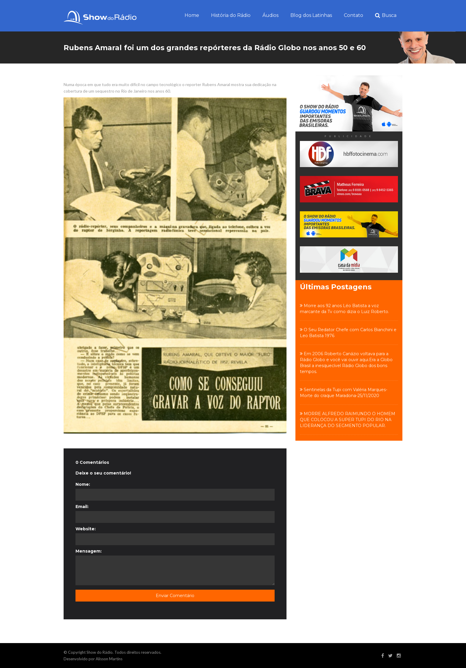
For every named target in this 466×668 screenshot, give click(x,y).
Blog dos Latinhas (311, 15)
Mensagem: (88, 551)
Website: (85, 528)
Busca (385, 15)
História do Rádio (231, 15)
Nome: (82, 484)
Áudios (270, 15)
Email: (82, 506)
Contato (353, 15)
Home (192, 15)
